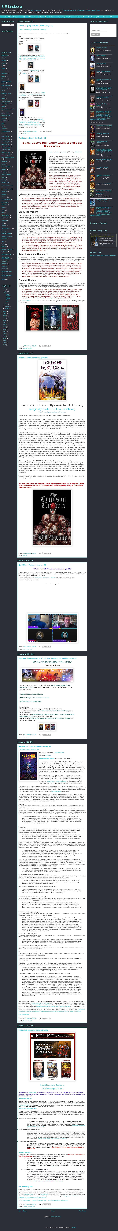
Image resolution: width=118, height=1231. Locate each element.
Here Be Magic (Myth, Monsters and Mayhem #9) (103, 200)
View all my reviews (24, 1014)
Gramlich (4, 164)
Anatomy (4, 63)
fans (3, 123)
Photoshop (4, 220)
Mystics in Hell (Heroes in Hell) (104, 159)
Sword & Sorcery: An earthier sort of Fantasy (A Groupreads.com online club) (102, 235)
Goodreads (26, 134)
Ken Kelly (4, 194)
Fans (3, 126)
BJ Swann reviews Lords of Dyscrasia (33, 358)
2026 (4, 289)
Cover (3, 96)
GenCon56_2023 (6, 149)
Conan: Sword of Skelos (30, 94)
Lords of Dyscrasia (6, 199)
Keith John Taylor (34, 70)
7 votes (24, 73)
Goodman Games (38, 1004)
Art (2, 65)
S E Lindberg (11, 6)
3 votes (39, 124)
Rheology (4, 231)
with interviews (36, 10)
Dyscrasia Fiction (28, 1194)
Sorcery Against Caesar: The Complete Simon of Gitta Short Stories (50, 718)
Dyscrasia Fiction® (69, 10)
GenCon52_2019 (6, 141)
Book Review (42, 412)
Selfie (3, 241)
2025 (4, 311)
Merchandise (5, 202)
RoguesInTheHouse (7, 236)
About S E (7, 17)
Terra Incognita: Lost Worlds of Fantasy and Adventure (104, 96)
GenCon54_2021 (6, 144)
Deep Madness (5, 103)
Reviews (25, 555)
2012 (4, 340)
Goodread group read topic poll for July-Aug (36, 26)
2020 (4, 322)
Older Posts (82, 1211)
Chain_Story (5, 88)
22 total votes (22, 126)
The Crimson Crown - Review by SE (32, 138)
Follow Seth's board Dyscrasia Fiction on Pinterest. (103, 255)
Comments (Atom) (56, 1216)
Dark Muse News (6, 101)
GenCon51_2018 (6, 139)
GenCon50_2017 (6, 136)
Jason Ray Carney (59, 752)
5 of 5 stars (78, 152)
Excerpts (4, 118)
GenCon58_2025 (6, 155)
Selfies (3, 244)
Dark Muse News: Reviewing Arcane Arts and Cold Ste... (7, 297)
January (7, 308)
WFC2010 (4, 266)
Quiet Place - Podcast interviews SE (32, 565)
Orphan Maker (5, 215)
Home (53, 1211)
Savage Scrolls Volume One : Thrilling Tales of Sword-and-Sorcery (53, 1006)
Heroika (4, 177)
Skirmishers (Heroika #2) (102, 133)
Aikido (3, 58)
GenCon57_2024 (6, 152)
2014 (4, 336)
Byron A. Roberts (32, 58)
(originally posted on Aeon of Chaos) (52, 409)
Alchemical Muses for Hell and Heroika (33, 1030)
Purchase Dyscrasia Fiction (47, 17)
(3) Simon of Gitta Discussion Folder (30, 701)
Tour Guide (4, 261)
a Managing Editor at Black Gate (88, 10)
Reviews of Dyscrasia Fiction (65, 17)
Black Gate (49, 1004)
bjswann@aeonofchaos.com (57, 412)
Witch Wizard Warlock (102, 167)
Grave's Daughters (6, 166)
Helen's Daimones (6, 174)
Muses (3, 210)
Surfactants (4, 251)
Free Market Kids (6, 131)
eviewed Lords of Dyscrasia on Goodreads (44, 577)
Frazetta (4, 128)
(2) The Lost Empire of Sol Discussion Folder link (34, 698)
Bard (20, 70)
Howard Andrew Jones (7, 185)
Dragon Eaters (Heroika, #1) (103, 71)
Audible (3, 68)
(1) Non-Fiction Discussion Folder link (31, 694)
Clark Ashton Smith (61, 781)
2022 (4, 318)
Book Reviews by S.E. (93, 17)
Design (3, 106)
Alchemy (25, 1206)
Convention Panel (27, 649)
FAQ (24, 17)
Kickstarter (4, 197)
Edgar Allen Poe (6, 115)
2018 (4, 327)
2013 (4, 338)
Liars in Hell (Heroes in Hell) (103, 183)
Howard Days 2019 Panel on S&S (40, 1003)
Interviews (4, 191)
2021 (4, 320)
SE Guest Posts (32, 17)
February (7, 306)
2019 (4, 324)
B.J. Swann (64, 152)
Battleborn (4, 73)
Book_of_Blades (6, 85)
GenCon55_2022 (6, 147)
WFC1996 (4, 263)
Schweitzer (4, 238)
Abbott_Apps (5, 55)
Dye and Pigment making (8, 109)
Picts (3, 223)
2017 (4, 329)
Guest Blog (4, 172)
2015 (4, 333)
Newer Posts (23, 1211)
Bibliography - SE (107, 17)
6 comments (30, 126)
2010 (4, 345)
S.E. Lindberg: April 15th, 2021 (52, 1089)
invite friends (37, 126)
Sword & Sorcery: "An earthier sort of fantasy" (52, 662)
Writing (3, 279)
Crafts (3, 98)
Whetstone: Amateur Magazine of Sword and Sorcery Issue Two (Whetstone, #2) (104, 88)
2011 (4, 342)
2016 (4, 331)
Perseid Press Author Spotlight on (52, 1085)
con (2, 90)
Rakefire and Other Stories (30, 124)
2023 (4, 315)
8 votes (33, 60)
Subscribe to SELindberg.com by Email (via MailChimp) (102, 26)
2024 (4, 313)
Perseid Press (31, 1206)
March (6, 304)
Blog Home (16, 17)
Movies (3, 207)
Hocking (4, 180)
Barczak (4, 71)
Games (3, 134)
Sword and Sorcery (6, 254)
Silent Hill (4, 246)
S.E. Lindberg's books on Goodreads (102, 46)
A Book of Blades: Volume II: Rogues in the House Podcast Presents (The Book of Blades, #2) (104, 151)
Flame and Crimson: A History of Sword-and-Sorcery (53, 711)
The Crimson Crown (54, 152)
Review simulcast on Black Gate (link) (29, 749)
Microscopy (4, 204)
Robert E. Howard (6, 233)
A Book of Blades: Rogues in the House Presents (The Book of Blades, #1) (104, 192)
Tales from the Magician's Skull (6, 257)
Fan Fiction (4, 121)
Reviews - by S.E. (27, 348)
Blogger (74, 1227)
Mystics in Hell (32, 1092)
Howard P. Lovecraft (7, 189)
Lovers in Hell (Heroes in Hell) (104, 125)
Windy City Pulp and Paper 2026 (7, 276)
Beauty (3, 76)
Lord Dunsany (50, 781)
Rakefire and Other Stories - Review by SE (35, 746)
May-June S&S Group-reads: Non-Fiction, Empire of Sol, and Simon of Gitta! (48, 658)
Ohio (3, 212)
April (6, 291)
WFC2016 (4, 269)
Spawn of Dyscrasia (7, 249)
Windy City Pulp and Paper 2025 (7, 272)
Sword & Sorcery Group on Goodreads (32, 30)
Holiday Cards (5, 182)
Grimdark (4, 169)
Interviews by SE (80, 17)
